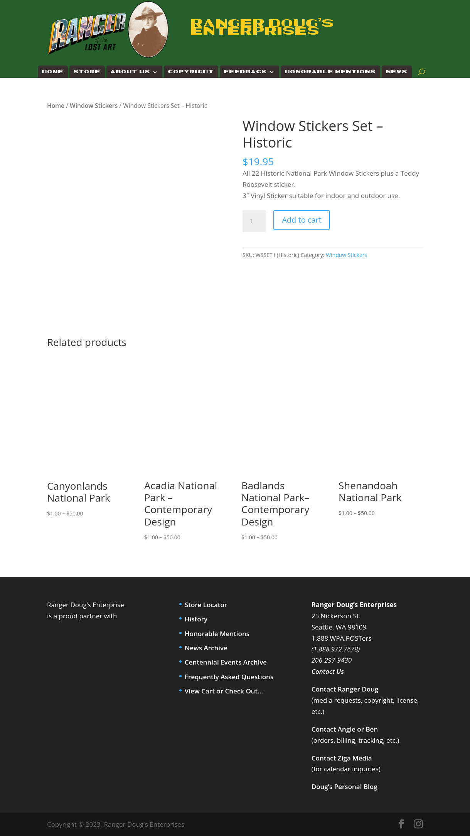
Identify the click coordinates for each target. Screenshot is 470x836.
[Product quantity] (254, 221)
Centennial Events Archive (226, 662)
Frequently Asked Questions (229, 676)
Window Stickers (94, 105)
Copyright (191, 71)
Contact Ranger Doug (345, 689)
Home (53, 71)
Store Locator (206, 604)
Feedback (245, 71)
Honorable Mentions (330, 71)
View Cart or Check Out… (224, 691)
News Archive (206, 647)
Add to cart (302, 220)
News (397, 71)
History (196, 618)
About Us (130, 71)
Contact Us (328, 671)
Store (87, 71)
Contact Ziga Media (342, 758)
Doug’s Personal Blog (344, 786)
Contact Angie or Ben (345, 729)
